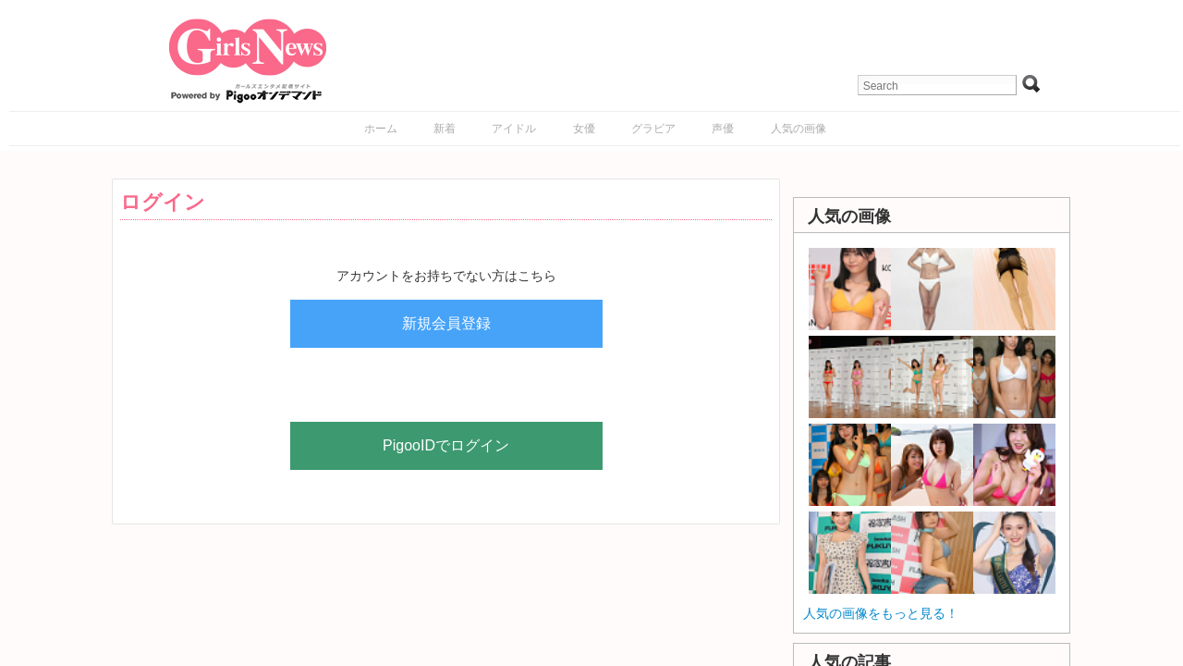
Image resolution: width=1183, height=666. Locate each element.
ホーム (380, 128)
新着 (444, 128)
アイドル (514, 128)
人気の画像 (798, 128)
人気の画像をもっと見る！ (880, 613)
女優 (584, 128)
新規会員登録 (446, 323)
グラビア (653, 128)
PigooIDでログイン (446, 445)
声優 (723, 128)
